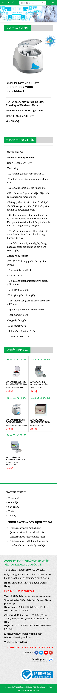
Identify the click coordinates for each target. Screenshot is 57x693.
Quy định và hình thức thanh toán (27, 532)
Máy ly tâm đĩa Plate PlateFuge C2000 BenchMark (15, 422)
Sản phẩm (13, 506)
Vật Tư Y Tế (7, 2)
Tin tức (12, 511)
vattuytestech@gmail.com (27, 633)
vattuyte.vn (21, 641)
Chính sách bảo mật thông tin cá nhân (29, 541)
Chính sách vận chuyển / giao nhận (27, 545)
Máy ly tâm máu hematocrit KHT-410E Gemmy (39, 422)
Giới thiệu (13, 502)
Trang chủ (13, 498)
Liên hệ (12, 515)
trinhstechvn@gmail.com (18, 637)
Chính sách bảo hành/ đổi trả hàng (27, 536)
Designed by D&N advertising (28, 690)
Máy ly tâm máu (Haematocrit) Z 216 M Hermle (15, 459)
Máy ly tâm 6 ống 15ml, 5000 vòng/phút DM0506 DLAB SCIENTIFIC (16, 384)
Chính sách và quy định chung (25, 527)
